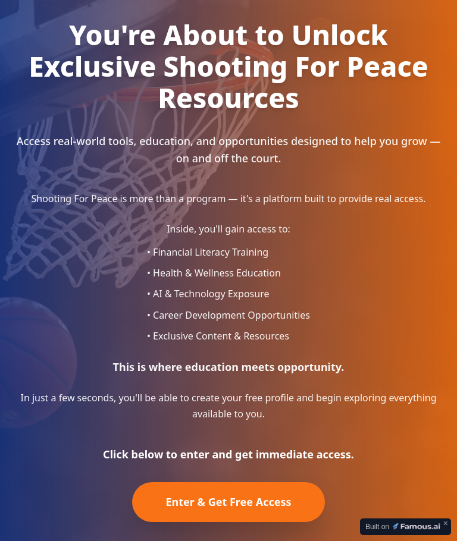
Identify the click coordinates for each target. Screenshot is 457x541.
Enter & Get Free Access (228, 502)
